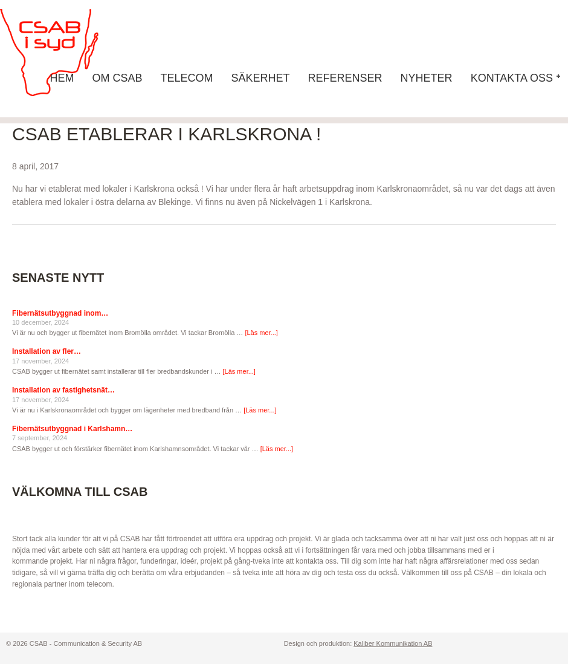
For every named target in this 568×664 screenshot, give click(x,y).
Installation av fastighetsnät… (63, 390)
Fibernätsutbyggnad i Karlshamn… (72, 429)
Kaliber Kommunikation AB (392, 643)
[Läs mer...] (261, 332)
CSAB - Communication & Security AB (60, 52)
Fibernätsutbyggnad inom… (60, 313)
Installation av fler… (46, 351)
